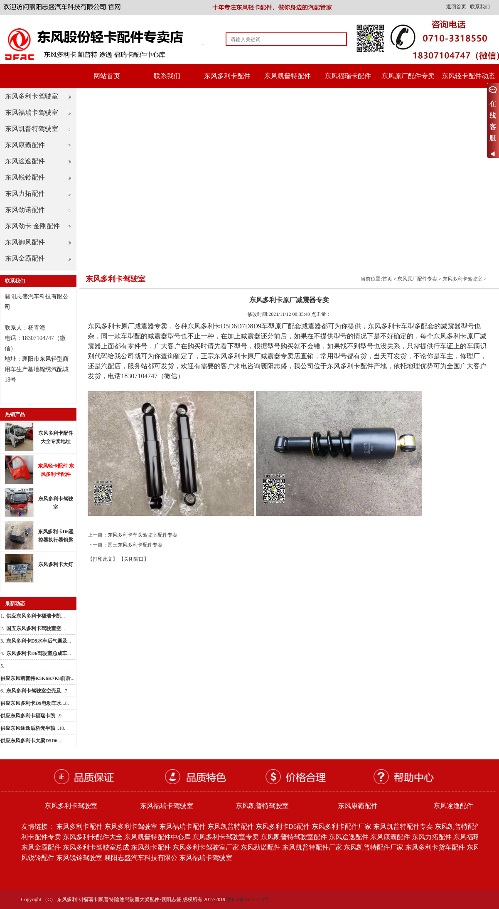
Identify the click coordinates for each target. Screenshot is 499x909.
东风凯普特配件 (287, 75)
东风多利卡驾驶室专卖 (225, 836)
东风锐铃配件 (25, 177)
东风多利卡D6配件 (283, 826)
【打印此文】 (103, 559)
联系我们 (480, 7)
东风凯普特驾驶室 (31, 128)
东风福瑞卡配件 (347, 75)
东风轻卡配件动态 (468, 75)
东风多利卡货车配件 (435, 847)
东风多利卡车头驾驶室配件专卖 (142, 535)
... (35, 616)
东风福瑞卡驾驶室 (31, 112)
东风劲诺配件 (25, 209)
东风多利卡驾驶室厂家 (205, 847)
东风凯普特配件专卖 (403, 826)
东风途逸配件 (25, 161)
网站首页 (106, 75)
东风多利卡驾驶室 (31, 96)
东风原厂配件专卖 (408, 75)
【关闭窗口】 (134, 559)
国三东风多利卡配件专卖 (135, 545)
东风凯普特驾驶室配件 (294, 836)
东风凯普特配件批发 (464, 826)
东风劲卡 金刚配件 (32, 225)
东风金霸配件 (25, 258)
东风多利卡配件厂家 (341, 826)
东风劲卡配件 (151, 847)
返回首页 (456, 7)
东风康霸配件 (25, 144)
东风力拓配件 (25, 193)
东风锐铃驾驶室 (79, 857)
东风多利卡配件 (227, 75)
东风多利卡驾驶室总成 (96, 847)
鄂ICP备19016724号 (247, 899)
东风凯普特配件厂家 (312, 847)
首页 (387, 279)
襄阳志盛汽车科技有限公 (140, 857)
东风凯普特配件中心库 (157, 836)
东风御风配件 (25, 242)
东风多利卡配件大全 (93, 836)
